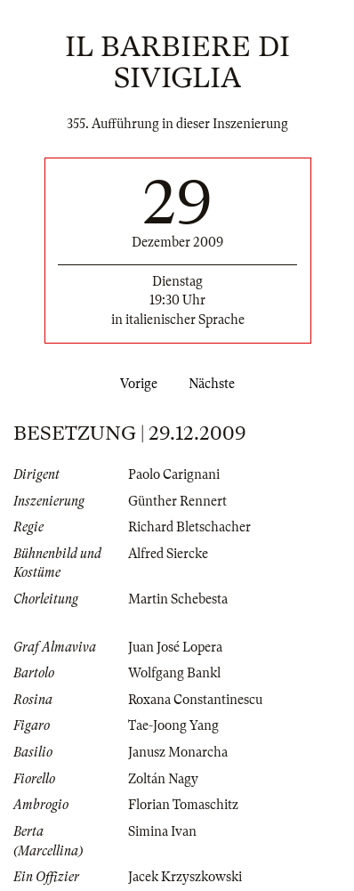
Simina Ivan (162, 831)
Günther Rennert (177, 501)
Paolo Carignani (174, 474)
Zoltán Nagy (163, 779)
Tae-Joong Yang (173, 725)
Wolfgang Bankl (174, 673)
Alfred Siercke (168, 554)
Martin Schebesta (178, 599)
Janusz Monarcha (178, 752)
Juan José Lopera (175, 647)
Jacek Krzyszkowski (185, 877)
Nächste (215, 384)
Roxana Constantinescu (195, 700)
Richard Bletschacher (189, 527)
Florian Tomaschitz (183, 805)
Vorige (135, 384)
